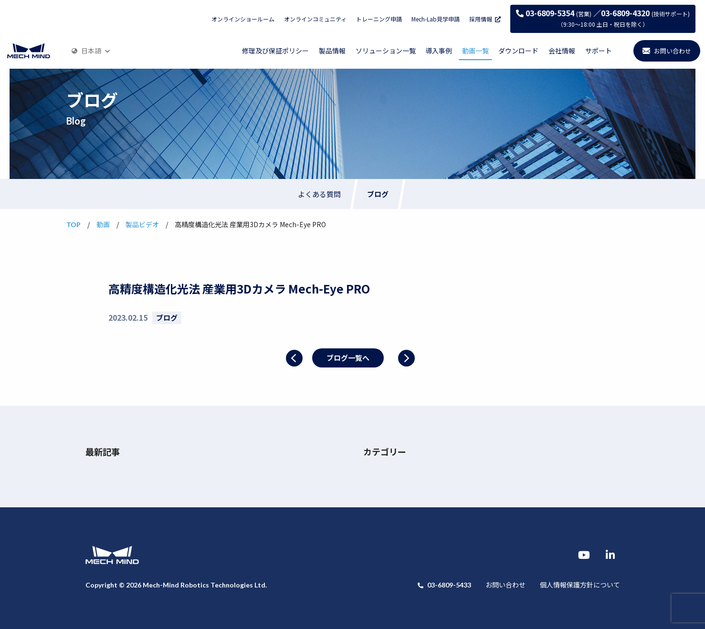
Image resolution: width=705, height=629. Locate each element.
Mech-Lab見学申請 (435, 19)
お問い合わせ (505, 584)
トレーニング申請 (379, 19)
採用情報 (485, 19)
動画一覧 (475, 50)
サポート (598, 50)
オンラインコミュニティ (315, 19)
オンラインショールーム (242, 19)
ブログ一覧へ (347, 358)
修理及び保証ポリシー (275, 50)
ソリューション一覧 (386, 50)
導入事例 (438, 50)
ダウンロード (518, 50)
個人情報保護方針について (580, 584)
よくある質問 (319, 194)
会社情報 (561, 50)
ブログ (378, 194)
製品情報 (332, 50)
